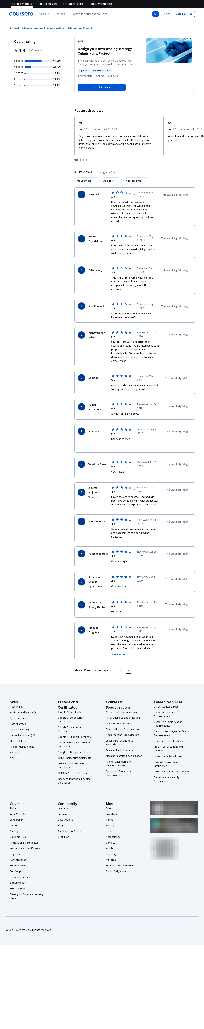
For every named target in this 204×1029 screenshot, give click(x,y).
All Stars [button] (108, 181)
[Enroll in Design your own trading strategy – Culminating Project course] (102, 87)
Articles (110, 848)
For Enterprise (18, 860)
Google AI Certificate (70, 712)
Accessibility (113, 837)
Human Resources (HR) (23, 735)
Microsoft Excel (18, 741)
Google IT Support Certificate (75, 737)
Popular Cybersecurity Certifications (166, 779)
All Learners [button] (84, 181)
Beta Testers (65, 820)
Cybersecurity (18, 718)
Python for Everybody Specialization (118, 773)
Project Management (22, 747)
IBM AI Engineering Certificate (74, 758)
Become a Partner (20, 877)
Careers (14, 825)
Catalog (14, 831)
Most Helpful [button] (133, 181)
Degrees (15, 854)
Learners (63, 808)
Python (14, 753)
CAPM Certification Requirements (164, 714)
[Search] (155, 14)
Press (109, 808)
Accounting (16, 707)
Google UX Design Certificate (74, 752)
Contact (110, 843)
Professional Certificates (24, 843)
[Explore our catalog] (44, 14)
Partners (63, 814)
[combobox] (110, 14)
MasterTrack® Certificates (25, 848)
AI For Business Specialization (123, 718)
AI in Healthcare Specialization (123, 729)
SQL (12, 758)
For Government (19, 866)
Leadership (16, 820)
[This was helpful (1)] (175, 306)
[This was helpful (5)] (175, 195)
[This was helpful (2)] (175, 238)
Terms (109, 820)
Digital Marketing (19, 730)
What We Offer (18, 814)
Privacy (110, 825)
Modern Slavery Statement (121, 866)
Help (108, 831)
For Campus (16, 871)
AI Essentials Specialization (121, 712)
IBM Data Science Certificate (74, 773)
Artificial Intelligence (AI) (23, 712)
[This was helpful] (177, 334)
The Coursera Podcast (71, 831)
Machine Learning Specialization (124, 756)
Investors (111, 814)
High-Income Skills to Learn (169, 756)
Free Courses (17, 889)
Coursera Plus (18, 837)
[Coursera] (21, 14)
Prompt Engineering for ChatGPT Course (119, 763)
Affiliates (111, 860)
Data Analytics (18, 724)
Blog (60, 825)
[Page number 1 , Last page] (128, 670)
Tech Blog (63, 837)
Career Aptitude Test (166, 707)
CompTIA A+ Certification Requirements (168, 724)
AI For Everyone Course (119, 723)
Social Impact (17, 883)
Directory (111, 854)
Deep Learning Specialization (122, 735)
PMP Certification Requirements (172, 772)
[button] (59, 14)
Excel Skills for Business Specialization (119, 742)
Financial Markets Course (120, 750)
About (13, 808)
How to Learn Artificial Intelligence (166, 764)
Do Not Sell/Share (116, 871)
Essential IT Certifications (168, 741)
